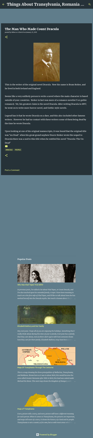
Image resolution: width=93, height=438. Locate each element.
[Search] (89, 4)
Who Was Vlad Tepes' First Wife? (30, 285)
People (18, 150)
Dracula (9, 150)
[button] (6, 37)
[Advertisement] (46, 196)
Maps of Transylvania (25, 409)
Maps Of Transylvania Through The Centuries (35, 367)
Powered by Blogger (46, 435)
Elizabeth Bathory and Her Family (30, 326)
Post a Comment (12, 170)
